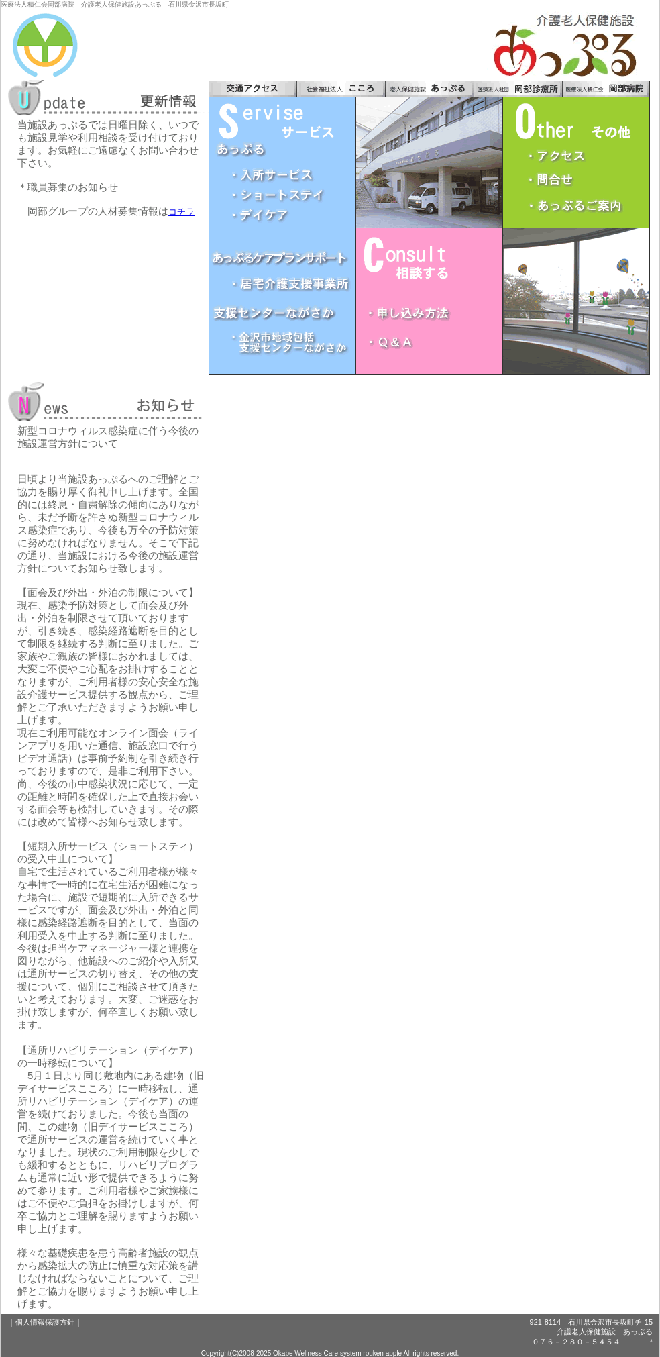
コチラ (181, 212)
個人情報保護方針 (44, 1322)
